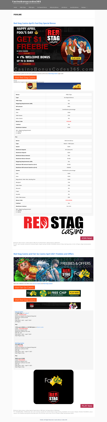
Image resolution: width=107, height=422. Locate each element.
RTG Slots (43, 413)
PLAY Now (87, 406)
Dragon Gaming (42, 244)
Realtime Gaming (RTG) (25, 413)
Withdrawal (57, 242)
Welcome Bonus (54, 7)
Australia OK (27, 244)
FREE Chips (23, 7)
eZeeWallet (64, 411)
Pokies (62, 244)
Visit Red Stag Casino (25, 77)
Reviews (85, 7)
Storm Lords (40, 327)
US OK (73, 244)
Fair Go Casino (37, 283)
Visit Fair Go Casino (24, 287)
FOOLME (69, 121)
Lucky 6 (26, 313)
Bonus (23, 242)
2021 (16, 244)
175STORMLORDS (23, 328)
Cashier (27, 242)
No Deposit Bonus (42, 7)
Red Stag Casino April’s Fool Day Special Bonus (35, 23)
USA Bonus (64, 7)
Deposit (31, 242)
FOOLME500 (69, 200)
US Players (78, 244)
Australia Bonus (74, 7)
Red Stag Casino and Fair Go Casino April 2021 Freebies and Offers (44, 254)
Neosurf (59, 244)
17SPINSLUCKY (22, 314)
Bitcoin (16, 242)
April (19, 244)
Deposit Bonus (36, 410)
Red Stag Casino (53, 73)
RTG (40, 413)
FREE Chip (35, 242)
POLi (19, 413)
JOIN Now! (87, 238)
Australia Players (34, 244)
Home (15, 7)
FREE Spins (31, 7)
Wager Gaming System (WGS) (67, 413)
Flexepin (76, 411)
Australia (22, 244)
